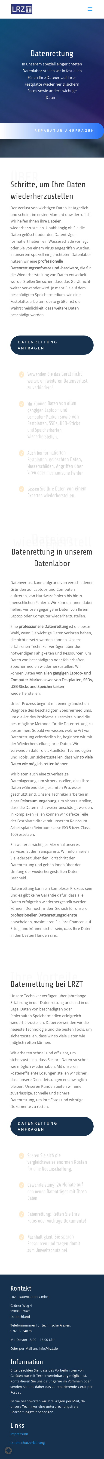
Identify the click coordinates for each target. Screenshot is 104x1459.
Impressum (19, 1434)
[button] (8, 1450)
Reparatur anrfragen (63, 130)
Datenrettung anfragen (38, 345)
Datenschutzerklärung (27, 1442)
